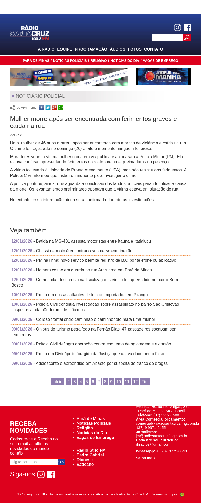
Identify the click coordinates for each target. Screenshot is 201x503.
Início (57, 381)
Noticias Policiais (70, 61)
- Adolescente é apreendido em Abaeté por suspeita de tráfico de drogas (89, 363)
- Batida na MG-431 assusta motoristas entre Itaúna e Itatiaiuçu (81, 241)
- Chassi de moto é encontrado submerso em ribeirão (71, 251)
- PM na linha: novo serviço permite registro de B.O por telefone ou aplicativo (93, 260)
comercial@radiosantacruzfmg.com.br (167, 423)
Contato (153, 49)
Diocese (83, 459)
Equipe (64, 49)
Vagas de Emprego (160, 61)
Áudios (117, 49)
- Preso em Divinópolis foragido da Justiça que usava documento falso (87, 353)
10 (118, 381)
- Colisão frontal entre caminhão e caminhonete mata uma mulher (83, 319)
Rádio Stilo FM (89, 450)
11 (127, 381)
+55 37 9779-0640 (171, 451)
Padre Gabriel (88, 455)
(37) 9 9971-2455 (151, 428)
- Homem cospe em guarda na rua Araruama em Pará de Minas (81, 270)
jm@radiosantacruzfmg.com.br (161, 436)
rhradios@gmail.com (153, 444)
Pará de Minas (36, 61)
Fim (145, 381)
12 (135, 381)
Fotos (135, 49)
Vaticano (83, 464)
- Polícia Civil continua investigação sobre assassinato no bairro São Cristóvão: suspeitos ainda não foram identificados (95, 307)
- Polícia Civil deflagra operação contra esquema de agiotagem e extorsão (91, 344)
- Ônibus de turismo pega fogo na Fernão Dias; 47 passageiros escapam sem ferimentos (94, 332)
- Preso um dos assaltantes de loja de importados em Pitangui (80, 295)
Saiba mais (145, 458)
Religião (99, 61)
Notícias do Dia (124, 61)
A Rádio (46, 49)
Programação (91, 49)
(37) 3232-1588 (166, 415)
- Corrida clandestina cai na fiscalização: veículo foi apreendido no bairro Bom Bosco (94, 282)
